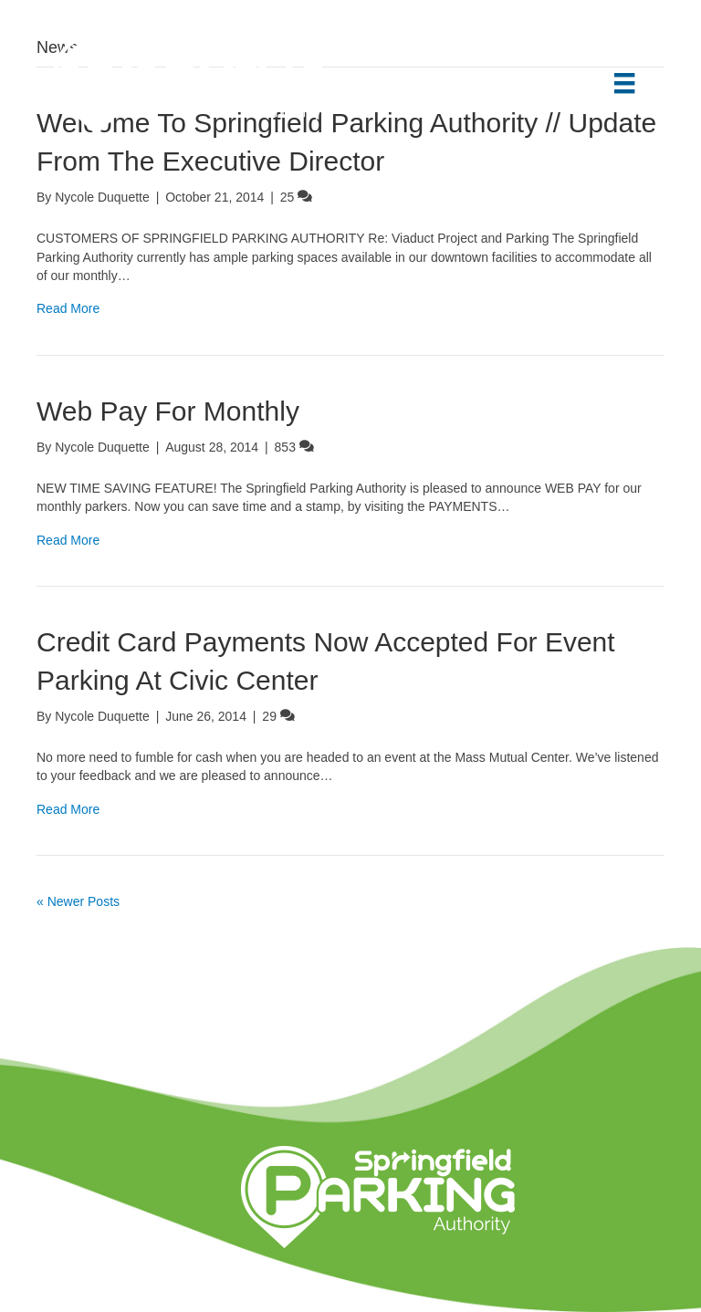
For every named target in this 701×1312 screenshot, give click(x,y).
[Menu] (624, 83)
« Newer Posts (78, 901)
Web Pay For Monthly (168, 411)
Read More (68, 308)
